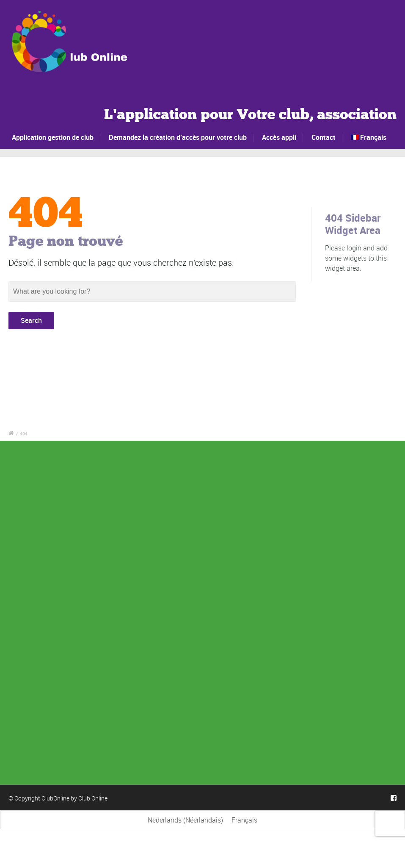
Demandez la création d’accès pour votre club (178, 137)
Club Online (92, 798)
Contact (323, 137)
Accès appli (279, 137)
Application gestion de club (53, 137)
